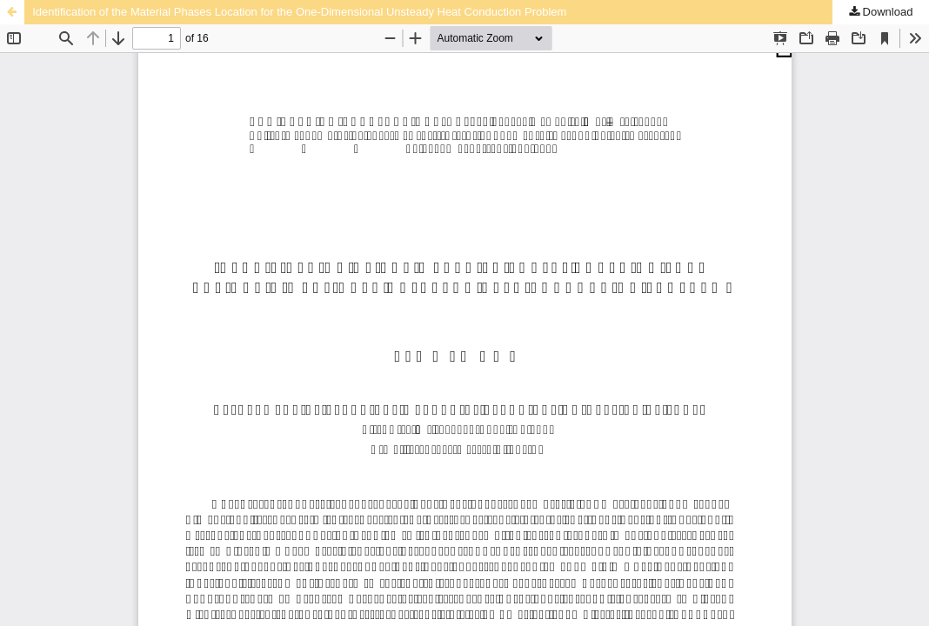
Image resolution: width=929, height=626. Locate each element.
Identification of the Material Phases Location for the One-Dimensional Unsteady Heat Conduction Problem (299, 11)
